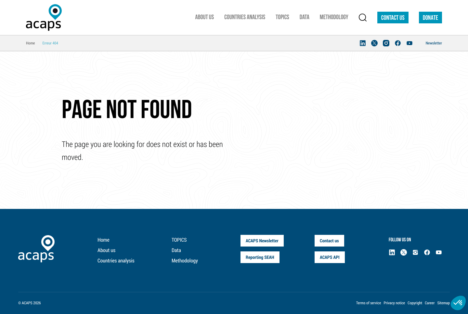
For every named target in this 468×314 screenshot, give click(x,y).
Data (176, 250)
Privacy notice (394, 303)
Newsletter (434, 43)
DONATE (430, 18)
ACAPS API (330, 257)
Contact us (393, 18)
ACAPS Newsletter (262, 240)
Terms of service (368, 303)
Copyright (415, 303)
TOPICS (179, 239)
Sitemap (443, 303)
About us (106, 250)
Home (104, 239)
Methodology (185, 260)
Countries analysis (116, 260)
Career (430, 303)
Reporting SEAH (260, 257)
